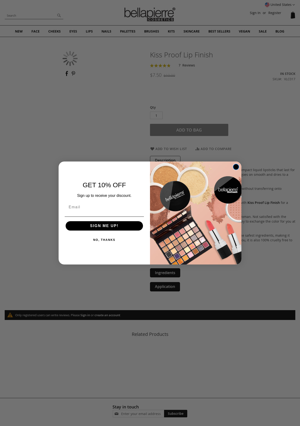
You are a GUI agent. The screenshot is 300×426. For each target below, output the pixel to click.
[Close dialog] (236, 167)
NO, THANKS (104, 240)
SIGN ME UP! (104, 226)
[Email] (104, 207)
